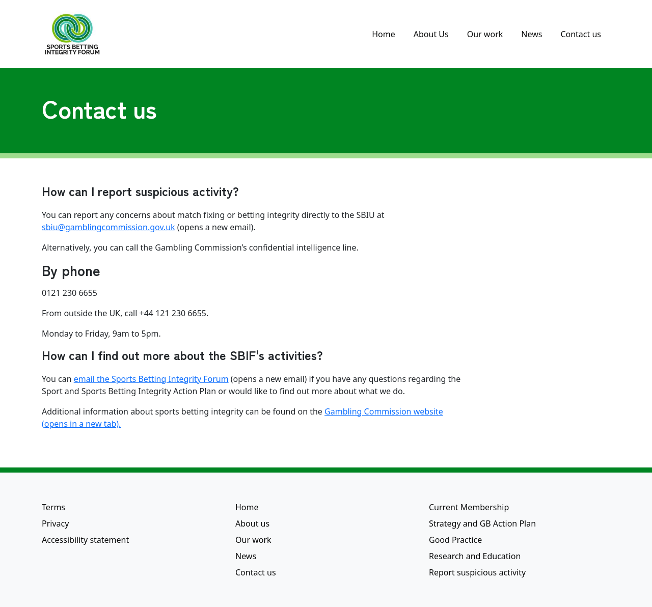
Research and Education (475, 556)
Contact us (580, 34)
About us (252, 523)
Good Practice (455, 539)
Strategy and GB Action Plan (482, 523)
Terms (53, 507)
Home (383, 34)
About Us (431, 34)
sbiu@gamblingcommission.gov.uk (108, 227)
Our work (485, 34)
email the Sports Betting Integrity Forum (151, 378)
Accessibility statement (85, 539)
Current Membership (469, 507)
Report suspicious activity (477, 572)
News (531, 34)
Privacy (55, 523)
